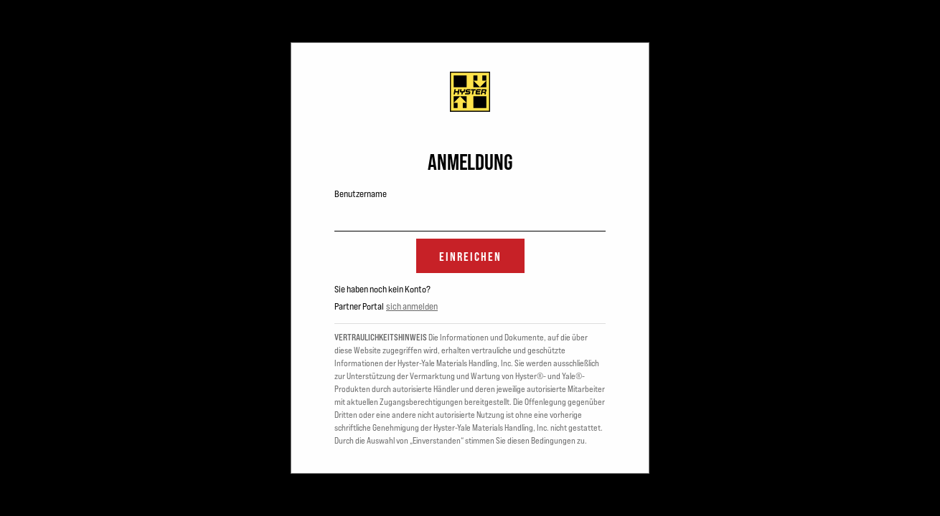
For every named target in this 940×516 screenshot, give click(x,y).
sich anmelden (412, 306)
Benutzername (360, 193)
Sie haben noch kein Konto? (382, 289)
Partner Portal (359, 306)
